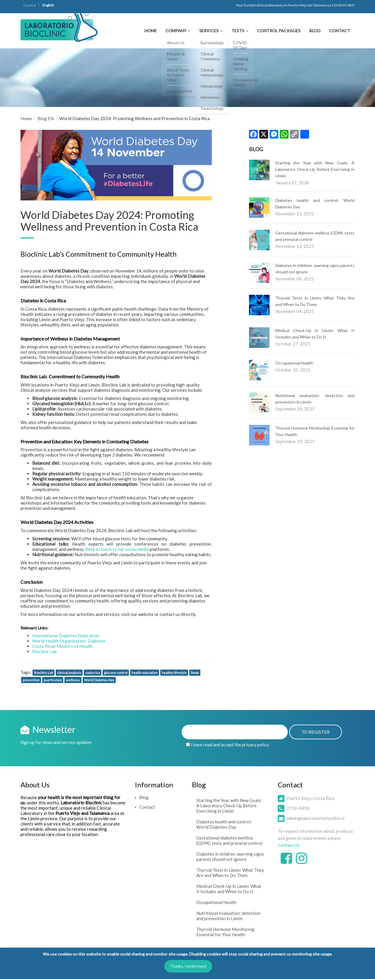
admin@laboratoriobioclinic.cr (316, 818)
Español (29, 5)
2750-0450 (298, 808)
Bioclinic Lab (44, 651)
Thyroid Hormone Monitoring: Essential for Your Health (225, 932)
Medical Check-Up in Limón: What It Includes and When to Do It (228, 888)
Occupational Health (294, 362)
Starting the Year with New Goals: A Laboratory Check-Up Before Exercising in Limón (314, 169)
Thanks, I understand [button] (188, 966)
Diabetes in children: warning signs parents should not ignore (230, 856)
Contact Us (288, 845)
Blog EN (46, 118)
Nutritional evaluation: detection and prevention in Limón (228, 915)
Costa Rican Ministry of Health (62, 646)
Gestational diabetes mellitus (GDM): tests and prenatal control (229, 840)
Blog (315, 30)
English (48, 5)
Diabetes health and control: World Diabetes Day (224, 824)
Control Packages (279, 30)
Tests (237, 30)
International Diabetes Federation (65, 635)
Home (150, 30)
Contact (339, 30)
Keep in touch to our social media (117, 549)
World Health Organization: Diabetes (68, 640)
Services (209, 30)
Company (176, 30)
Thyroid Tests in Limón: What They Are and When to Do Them (230, 872)
